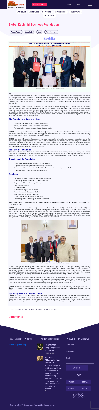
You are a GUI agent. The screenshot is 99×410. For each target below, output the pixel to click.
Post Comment (51, 32)
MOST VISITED (47, 12)
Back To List (29, 32)
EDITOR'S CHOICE (60, 12)
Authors (72, 389)
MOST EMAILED (34, 12)
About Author (16, 32)
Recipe (84, 389)
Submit (76, 368)
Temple (84, 382)
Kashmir (71, 382)
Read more (49, 353)
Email (40, 32)
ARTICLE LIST (21, 12)
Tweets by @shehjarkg (17, 345)
